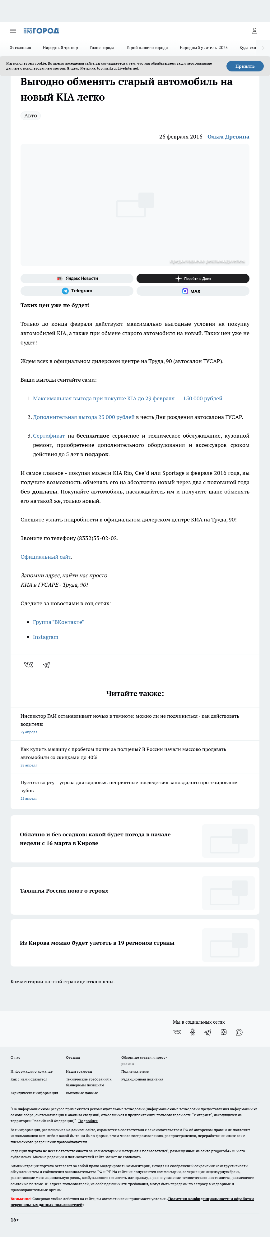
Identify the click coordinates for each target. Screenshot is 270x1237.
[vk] (29, 664)
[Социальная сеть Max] (193, 291)
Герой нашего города (147, 47)
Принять (245, 66)
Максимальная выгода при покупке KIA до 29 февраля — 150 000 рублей (127, 398)
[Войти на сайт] (254, 31)
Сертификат (49, 435)
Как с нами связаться (29, 1079)
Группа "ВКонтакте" (58, 621)
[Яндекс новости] (77, 278)
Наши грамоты (79, 1071)
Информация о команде (32, 1071)
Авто (30, 115)
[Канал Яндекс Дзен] (193, 278)
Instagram (45, 636)
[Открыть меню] (13, 31)
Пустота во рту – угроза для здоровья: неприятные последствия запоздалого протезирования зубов (135, 791)
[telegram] (48, 664)
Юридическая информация (34, 1092)
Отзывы (73, 1057)
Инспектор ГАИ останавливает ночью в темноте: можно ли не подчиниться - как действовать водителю (135, 724)
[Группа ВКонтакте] (177, 1032)
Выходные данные (82, 1092)
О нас (15, 1057)
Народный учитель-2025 (204, 47)
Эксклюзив (20, 47)
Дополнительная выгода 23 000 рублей (84, 417)
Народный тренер (60, 47)
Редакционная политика (142, 1079)
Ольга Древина (228, 136)
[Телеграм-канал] (77, 291)
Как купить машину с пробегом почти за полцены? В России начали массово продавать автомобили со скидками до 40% (135, 757)
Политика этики (135, 1071)
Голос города (102, 47)
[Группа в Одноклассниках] (192, 1032)
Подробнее (88, 1120)
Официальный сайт (46, 556)
